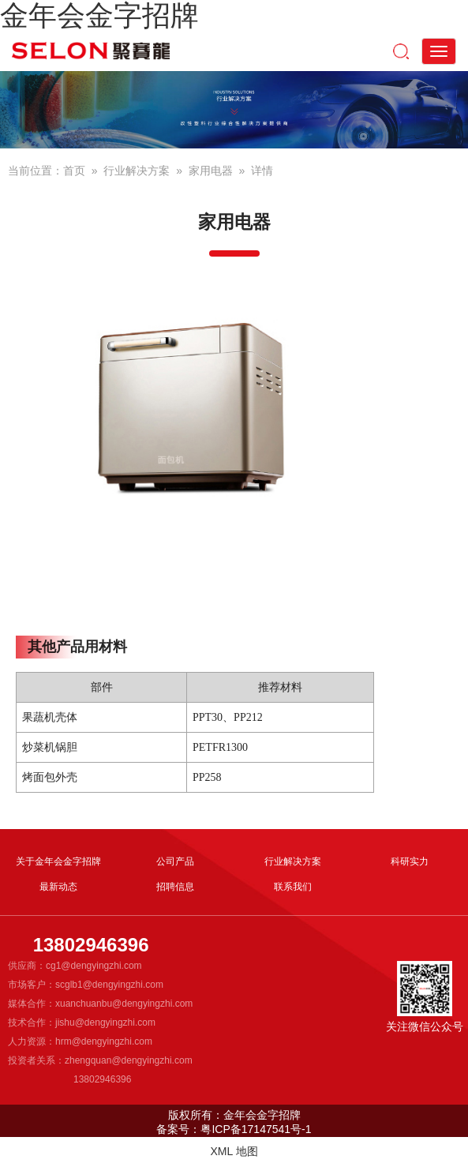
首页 (74, 170)
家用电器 (211, 170)
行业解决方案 (136, 170)
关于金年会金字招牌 (58, 861)
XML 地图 (233, 1151)
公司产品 (175, 861)
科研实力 (410, 861)
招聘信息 (175, 886)
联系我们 (293, 886)
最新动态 (58, 886)
